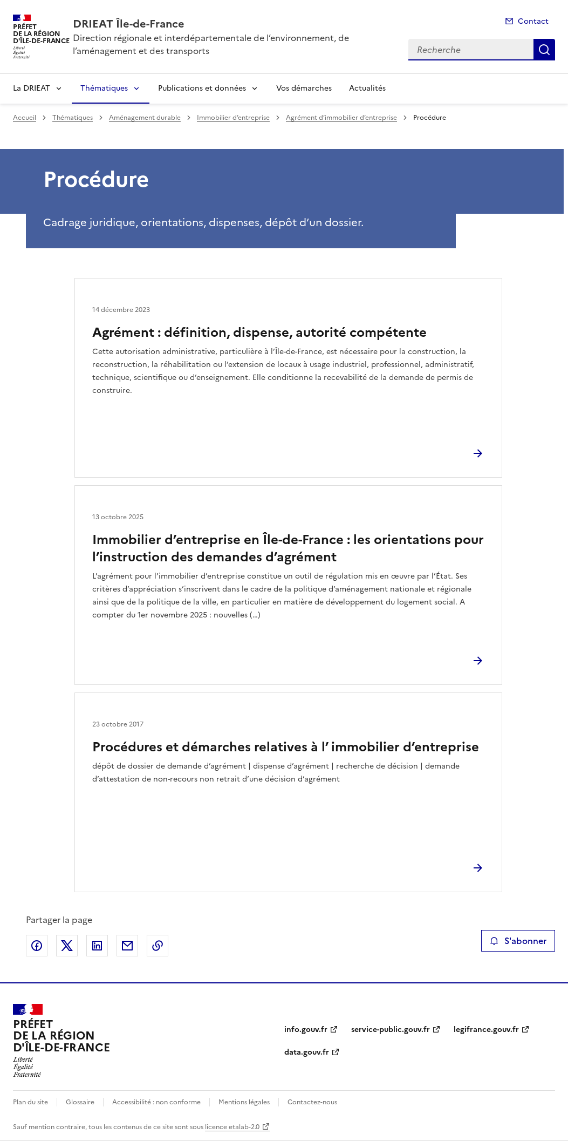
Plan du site (30, 1102)
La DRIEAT (31, 88)
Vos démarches (304, 88)
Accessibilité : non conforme (156, 1102)
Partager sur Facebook (36, 945)
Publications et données (202, 88)
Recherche (544, 49)
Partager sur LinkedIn (97, 945)
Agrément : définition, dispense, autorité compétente (259, 332)
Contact (533, 21)
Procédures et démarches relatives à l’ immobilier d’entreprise (285, 747)
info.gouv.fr (305, 1029)
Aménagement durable (145, 118)
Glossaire (80, 1102)
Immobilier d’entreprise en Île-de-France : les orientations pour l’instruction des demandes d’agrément (288, 548)
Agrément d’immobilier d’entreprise (341, 118)
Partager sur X (67, 945)
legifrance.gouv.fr (486, 1029)
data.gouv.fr (306, 1052)
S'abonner (518, 940)
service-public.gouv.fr (390, 1029)
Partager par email (127, 945)
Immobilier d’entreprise (233, 118)
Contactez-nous (312, 1102)
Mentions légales (244, 1102)
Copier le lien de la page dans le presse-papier (157, 945)
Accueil (24, 118)
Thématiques (104, 88)
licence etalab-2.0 (232, 1127)
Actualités (367, 88)
